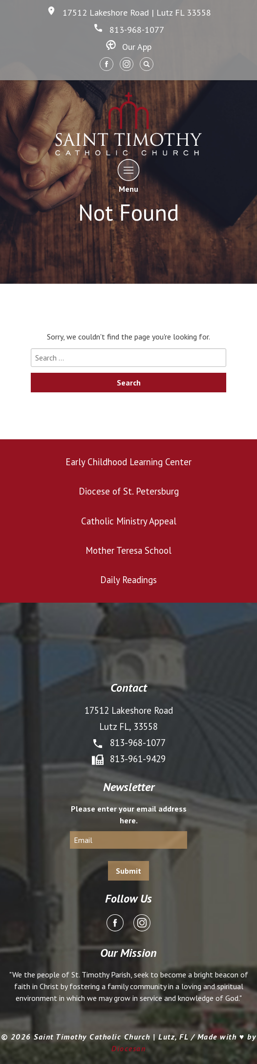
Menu (129, 176)
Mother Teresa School (128, 550)
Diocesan (128, 1048)
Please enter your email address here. (129, 814)
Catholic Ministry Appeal (128, 521)
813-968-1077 (128, 29)
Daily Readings (128, 580)
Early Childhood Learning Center (128, 462)
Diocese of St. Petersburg (129, 491)
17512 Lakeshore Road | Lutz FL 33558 (128, 12)
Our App (128, 46)
